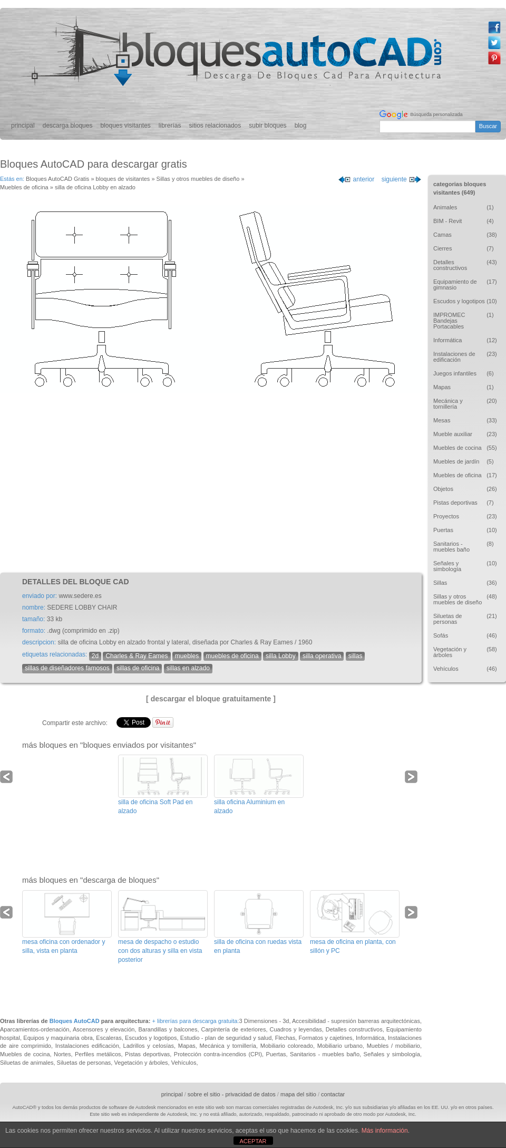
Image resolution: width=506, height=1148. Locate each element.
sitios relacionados (215, 125)
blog (301, 125)
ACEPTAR (252, 1141)
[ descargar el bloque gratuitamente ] (211, 698)
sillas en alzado (188, 668)
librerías (170, 125)
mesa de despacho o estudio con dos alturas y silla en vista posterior (160, 950)
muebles (187, 656)
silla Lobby (281, 656)
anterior (356, 179)
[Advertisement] (211, 483)
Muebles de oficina (24, 187)
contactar (333, 1094)
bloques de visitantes (123, 179)
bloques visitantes (125, 125)
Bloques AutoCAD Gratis (57, 179)
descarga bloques (68, 125)
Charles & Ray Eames (136, 656)
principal (23, 125)
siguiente (402, 179)
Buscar (488, 126)
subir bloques (267, 125)
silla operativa (322, 656)
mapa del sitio (298, 1094)
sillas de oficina (137, 668)
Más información (385, 1130)
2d (95, 656)
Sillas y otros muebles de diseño (198, 179)
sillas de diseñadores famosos (67, 668)
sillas (355, 656)
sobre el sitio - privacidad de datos (232, 1094)
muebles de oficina (232, 656)
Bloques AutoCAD (75, 1021)
